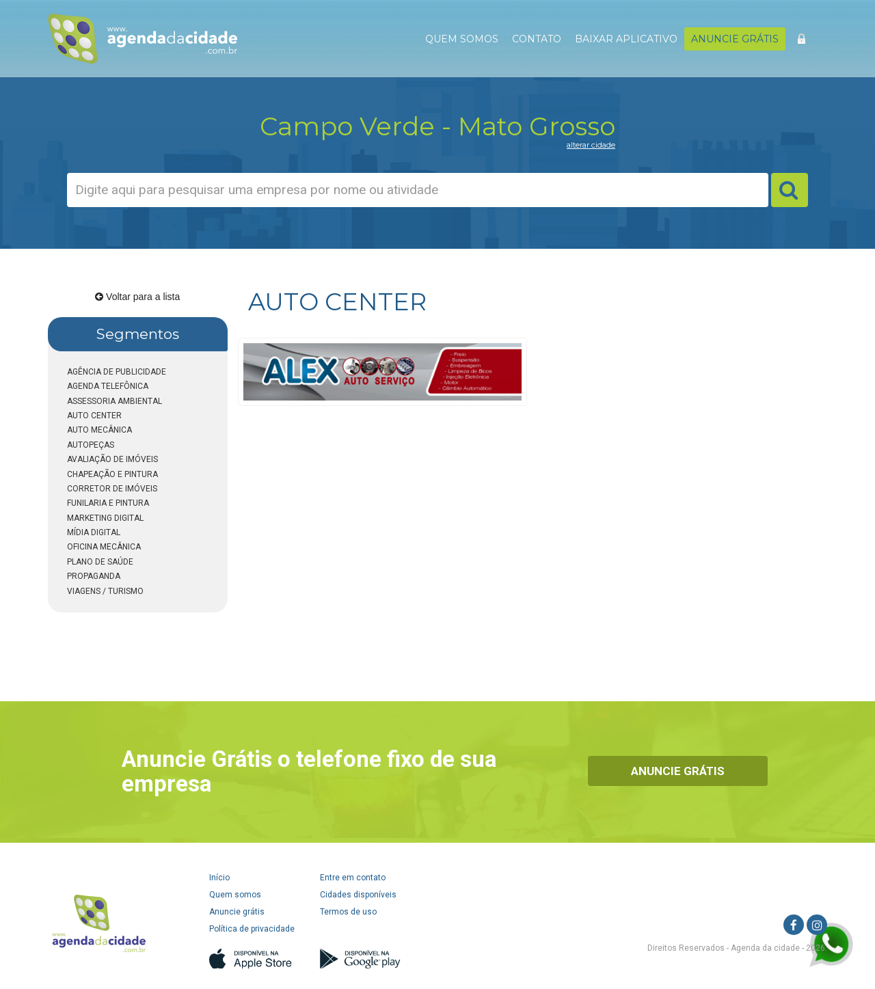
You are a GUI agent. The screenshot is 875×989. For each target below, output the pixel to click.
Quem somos (235, 894)
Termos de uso (348, 912)
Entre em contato (353, 877)
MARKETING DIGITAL (105, 518)
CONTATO (536, 39)
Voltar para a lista (137, 296)
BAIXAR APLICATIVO (626, 39)
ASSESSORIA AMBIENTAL (114, 401)
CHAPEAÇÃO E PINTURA (112, 474)
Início (219, 877)
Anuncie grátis (237, 912)
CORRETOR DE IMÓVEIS (112, 488)
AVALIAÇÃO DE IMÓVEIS (112, 459)
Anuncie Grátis (678, 771)
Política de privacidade (252, 929)
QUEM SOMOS (461, 39)
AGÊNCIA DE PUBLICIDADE (116, 372)
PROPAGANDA (93, 576)
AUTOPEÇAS (90, 445)
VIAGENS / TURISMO (105, 591)
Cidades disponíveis (358, 894)
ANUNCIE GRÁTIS (735, 39)
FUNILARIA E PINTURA (108, 503)
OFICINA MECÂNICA (104, 547)
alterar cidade (591, 145)
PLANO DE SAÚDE (100, 562)
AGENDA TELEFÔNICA (107, 386)
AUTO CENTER (94, 415)
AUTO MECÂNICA (99, 430)
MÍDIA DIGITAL (93, 532)
